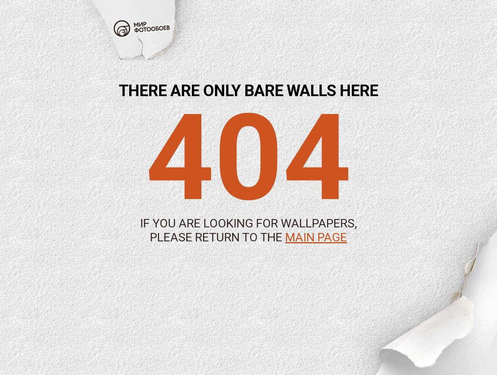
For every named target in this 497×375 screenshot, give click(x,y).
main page (316, 237)
